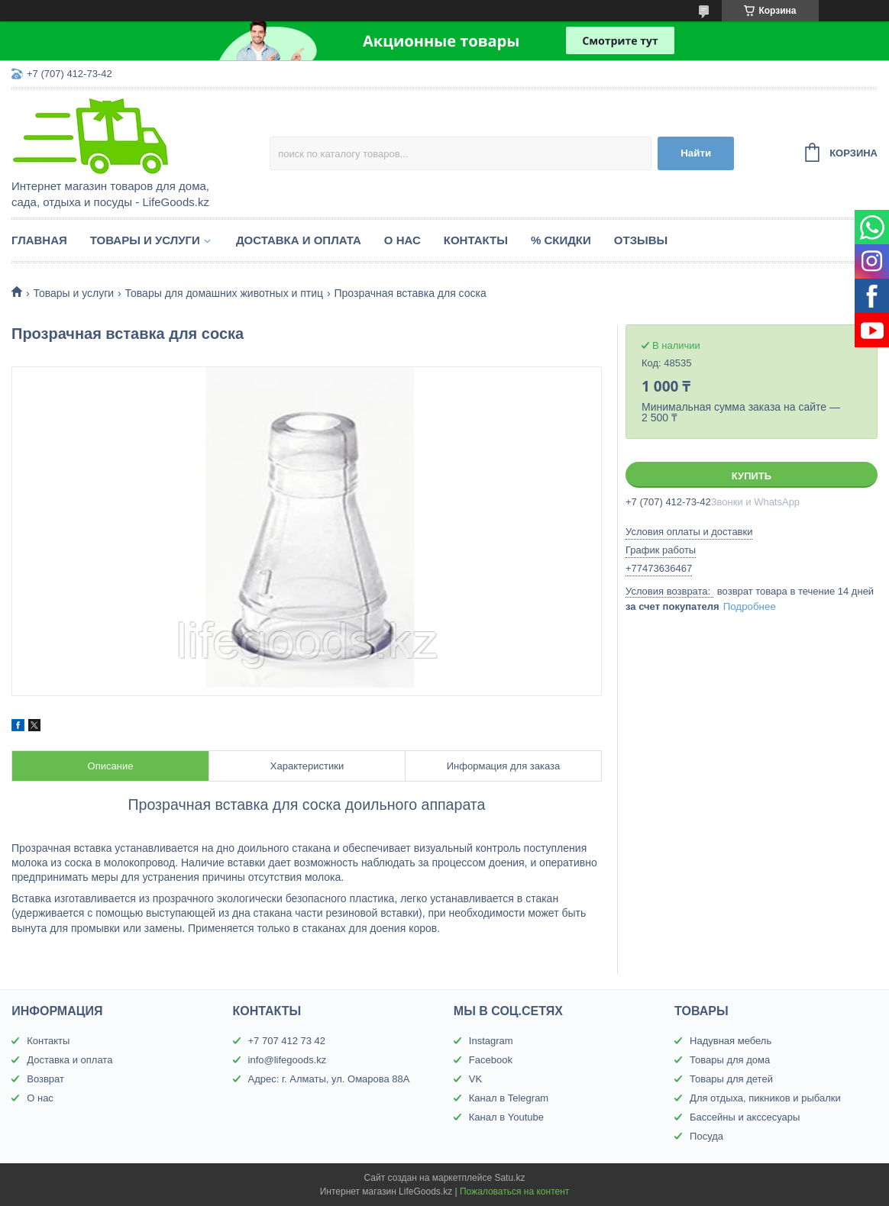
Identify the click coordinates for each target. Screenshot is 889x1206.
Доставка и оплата (298, 240)
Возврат (45, 1079)
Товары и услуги (145, 240)
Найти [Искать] (695, 153)
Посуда (706, 1136)
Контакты (476, 240)
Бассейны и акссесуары (745, 1117)
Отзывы (641, 240)
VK (475, 1079)
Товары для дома (730, 1060)
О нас (402, 240)
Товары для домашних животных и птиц (224, 293)
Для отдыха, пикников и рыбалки (765, 1098)
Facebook (490, 1060)
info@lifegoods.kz (287, 1060)
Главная (39, 240)
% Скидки (561, 240)
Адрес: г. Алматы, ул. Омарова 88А (329, 1079)
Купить (751, 476)
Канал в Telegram (508, 1098)
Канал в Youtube (506, 1117)
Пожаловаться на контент (514, 1191)
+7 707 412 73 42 (287, 1040)
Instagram (491, 1040)
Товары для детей (731, 1079)
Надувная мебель (730, 1040)
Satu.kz (509, 1177)
